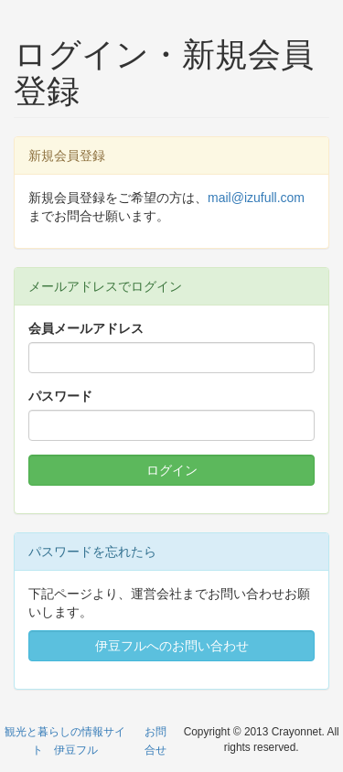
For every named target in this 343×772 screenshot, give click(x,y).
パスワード (60, 396)
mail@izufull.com (256, 197)
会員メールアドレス (86, 328)
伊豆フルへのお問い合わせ (172, 645)
